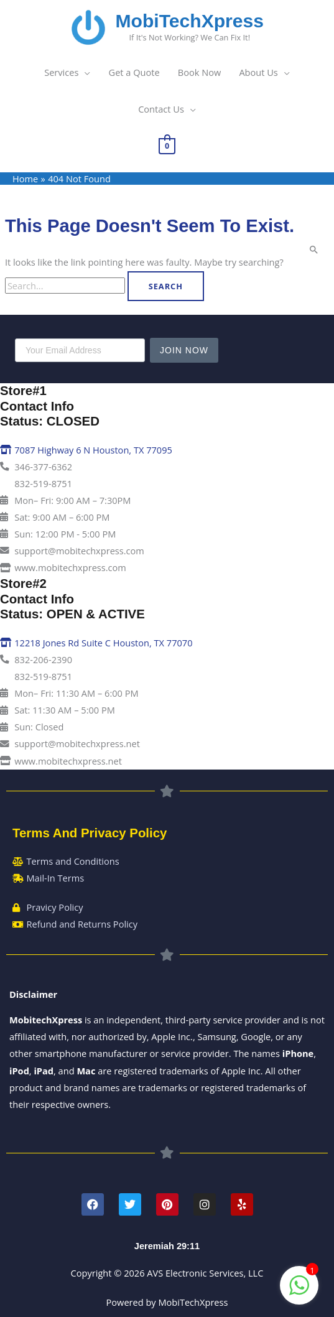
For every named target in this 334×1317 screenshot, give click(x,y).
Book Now (199, 72)
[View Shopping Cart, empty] (167, 145)
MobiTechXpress (190, 21)
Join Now (184, 350)
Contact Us (161, 109)
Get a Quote (134, 72)
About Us (258, 72)
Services (61, 72)
